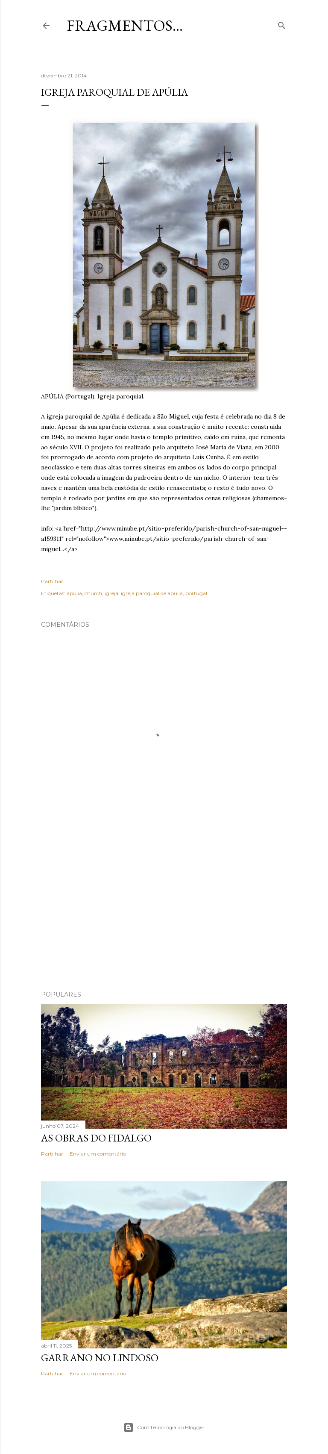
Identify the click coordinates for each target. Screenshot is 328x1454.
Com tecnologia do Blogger (164, 1427)
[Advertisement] (164, 909)
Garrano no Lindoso (99, 1357)
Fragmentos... (125, 25)
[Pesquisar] (282, 23)
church (93, 593)
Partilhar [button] (52, 581)
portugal (196, 593)
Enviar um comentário (98, 1153)
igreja (111, 593)
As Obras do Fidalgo (96, 1137)
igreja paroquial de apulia (152, 593)
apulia (74, 593)
